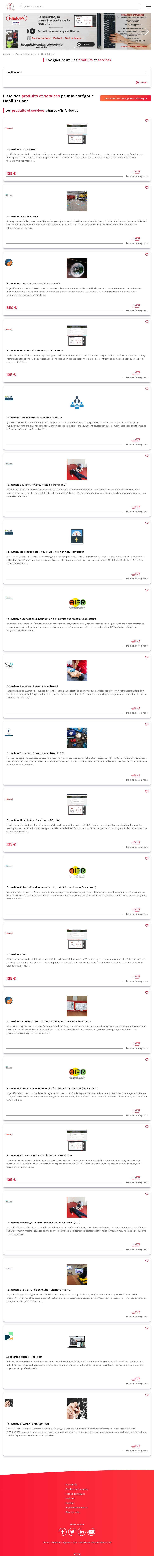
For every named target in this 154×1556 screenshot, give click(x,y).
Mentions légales (61, 1529)
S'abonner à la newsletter (77, 1546)
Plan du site (72, 1499)
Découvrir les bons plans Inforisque (125, 85)
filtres (142, 69)
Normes (70, 1485)
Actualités (71, 1471)
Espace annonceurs (77, 1494)
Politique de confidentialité (95, 1529)
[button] (7, 18)
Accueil (6, 41)
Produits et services (26, 41)
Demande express (137, 161)
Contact (70, 1490)
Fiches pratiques (75, 1481)
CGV (75, 1529)
